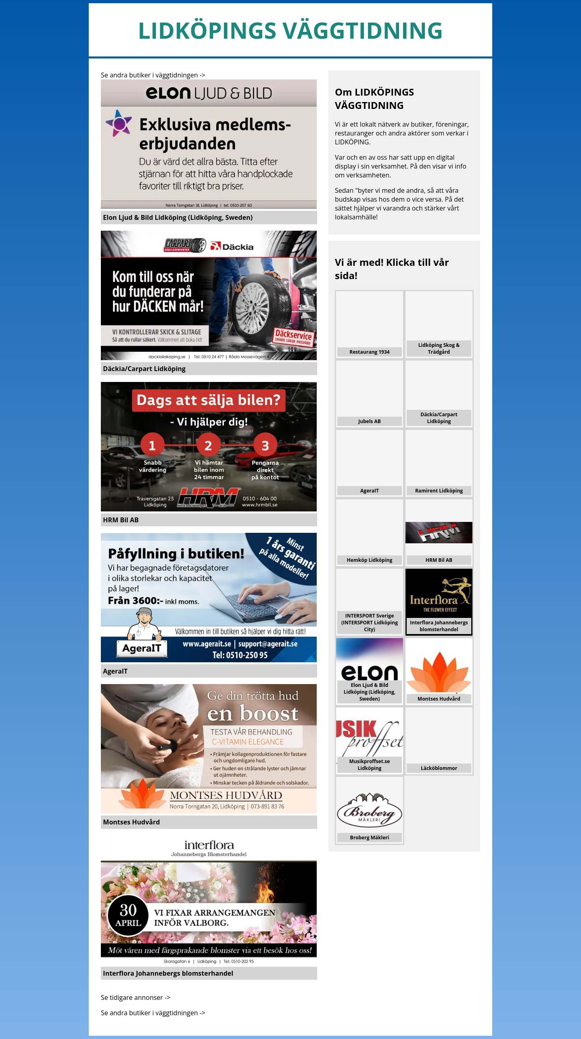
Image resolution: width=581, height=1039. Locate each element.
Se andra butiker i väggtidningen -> (153, 75)
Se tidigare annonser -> (135, 997)
